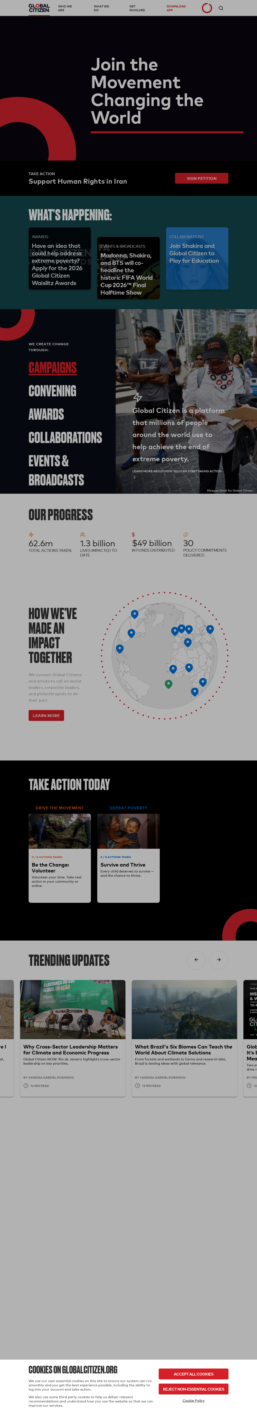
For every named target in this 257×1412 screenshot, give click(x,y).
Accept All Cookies (193, 1374)
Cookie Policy (194, 1401)
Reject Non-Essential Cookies (193, 1389)
